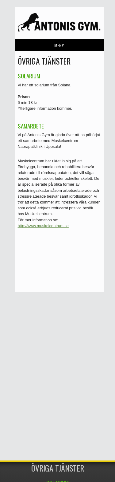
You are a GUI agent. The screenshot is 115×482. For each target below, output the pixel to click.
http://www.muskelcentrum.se (43, 225)
